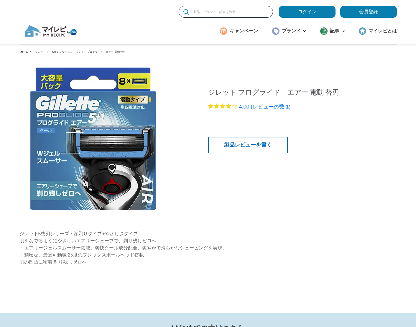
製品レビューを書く (248, 145)
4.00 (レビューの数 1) (265, 107)
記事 (337, 30)
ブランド (294, 30)
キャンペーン (244, 30)
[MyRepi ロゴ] (50, 31)
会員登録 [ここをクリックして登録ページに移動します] (368, 11)
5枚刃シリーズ (61, 51)
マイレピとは (383, 30)
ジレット (40, 51)
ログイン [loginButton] (307, 11)
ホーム (24, 51)
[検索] (186, 12)
